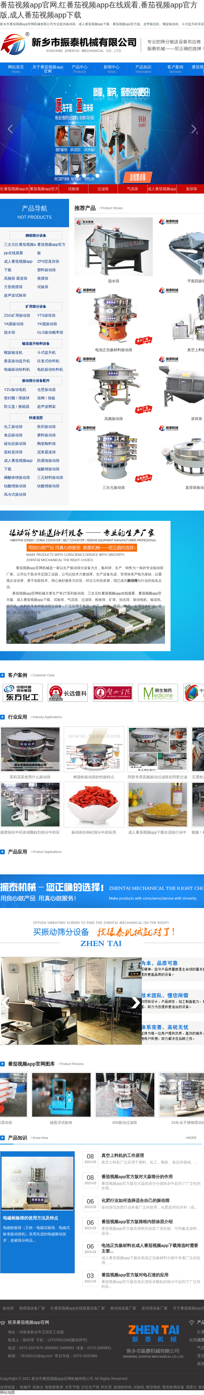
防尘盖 (9, 406)
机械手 (25, 1387)
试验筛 (73, 189)
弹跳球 (23, 398)
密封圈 (9, 398)
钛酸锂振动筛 (48, 486)
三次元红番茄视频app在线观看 (111, 593)
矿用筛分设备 (36, 306)
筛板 (51, 398)
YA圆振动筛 (14, 324)
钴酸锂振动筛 (15, 486)
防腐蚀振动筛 (48, 460)
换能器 (23, 406)
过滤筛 (103, 189)
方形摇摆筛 (13, 287)
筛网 (41, 398)
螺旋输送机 (13, 352)
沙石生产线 (90, 1387)
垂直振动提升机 (17, 361)
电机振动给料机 (50, 369)
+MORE (191, 1138)
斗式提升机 (46, 352)
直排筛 (191, 189)
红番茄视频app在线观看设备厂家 (77, 1308)
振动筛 (132, 581)
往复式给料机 (48, 361)
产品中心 (80, 69)
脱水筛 (9, 332)
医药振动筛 (46, 426)
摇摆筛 (42, 278)
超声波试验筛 (15, 295)
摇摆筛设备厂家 (32, 1308)
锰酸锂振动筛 (48, 469)
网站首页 (16, 69)
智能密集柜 (54, 1387)
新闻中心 (112, 69)
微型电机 (153, 1387)
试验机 (138, 1387)
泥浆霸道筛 (46, 452)
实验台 (38, 1387)
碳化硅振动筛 (15, 443)
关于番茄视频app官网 (48, 72)
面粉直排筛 (13, 452)
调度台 (191, 1387)
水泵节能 (72, 1387)
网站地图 (7, 1392)
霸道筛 (21, 278)
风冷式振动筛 (15, 494)
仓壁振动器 (46, 389)
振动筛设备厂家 (123, 1308)
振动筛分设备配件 (36, 381)
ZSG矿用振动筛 (17, 315)
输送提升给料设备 (36, 344)
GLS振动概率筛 (50, 332)
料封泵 (106, 1387)
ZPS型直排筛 (48, 261)
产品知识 (143, 69)
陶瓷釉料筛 (46, 443)
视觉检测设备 (173, 1387)
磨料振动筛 (46, 435)
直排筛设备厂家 (155, 1308)
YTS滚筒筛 (46, 315)
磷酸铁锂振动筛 (17, 477)
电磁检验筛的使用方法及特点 (30, 1218)
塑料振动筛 (46, 270)
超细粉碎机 (122, 1387)
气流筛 (132, 189)
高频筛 (9, 278)
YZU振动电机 (15, 389)
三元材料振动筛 (50, 477)
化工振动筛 (13, 426)
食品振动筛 (13, 435)
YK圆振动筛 (47, 324)
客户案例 (175, 69)
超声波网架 (46, 406)
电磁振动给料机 (17, 369)
